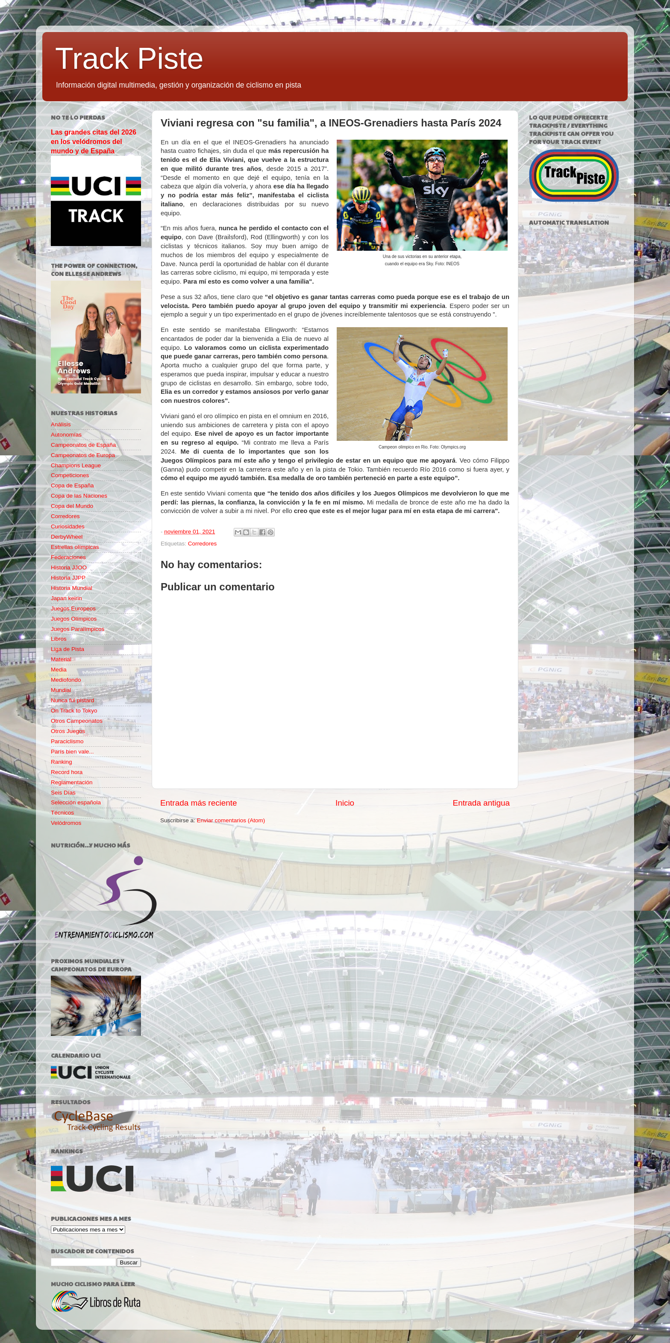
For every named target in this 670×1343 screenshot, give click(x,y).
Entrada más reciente (198, 802)
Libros (59, 639)
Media (59, 669)
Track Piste (129, 58)
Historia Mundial (71, 588)
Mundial (61, 690)
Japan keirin (66, 598)
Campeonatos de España (83, 445)
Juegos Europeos (73, 608)
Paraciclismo (67, 741)
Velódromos (66, 823)
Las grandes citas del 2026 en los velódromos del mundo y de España (93, 142)
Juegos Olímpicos (74, 619)
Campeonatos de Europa (83, 455)
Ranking (61, 762)
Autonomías (66, 434)
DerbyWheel (66, 537)
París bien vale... (72, 751)
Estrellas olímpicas (75, 547)
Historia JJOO (69, 567)
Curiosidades (68, 526)
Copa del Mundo (72, 506)
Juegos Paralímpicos (77, 629)
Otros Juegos (68, 731)
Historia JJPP (68, 578)
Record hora (66, 772)
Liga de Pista (67, 649)
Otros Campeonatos (77, 721)
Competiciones (70, 475)
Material (61, 659)
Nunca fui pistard (72, 700)
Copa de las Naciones (79, 496)
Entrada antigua (481, 802)
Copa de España (72, 485)
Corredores (202, 543)
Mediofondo (66, 680)
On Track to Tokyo (74, 710)
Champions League (76, 465)
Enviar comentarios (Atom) (231, 820)
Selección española (76, 802)
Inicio (344, 802)
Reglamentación (72, 782)
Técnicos (62, 812)
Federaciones (68, 557)
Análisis (61, 424)
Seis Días (63, 792)
